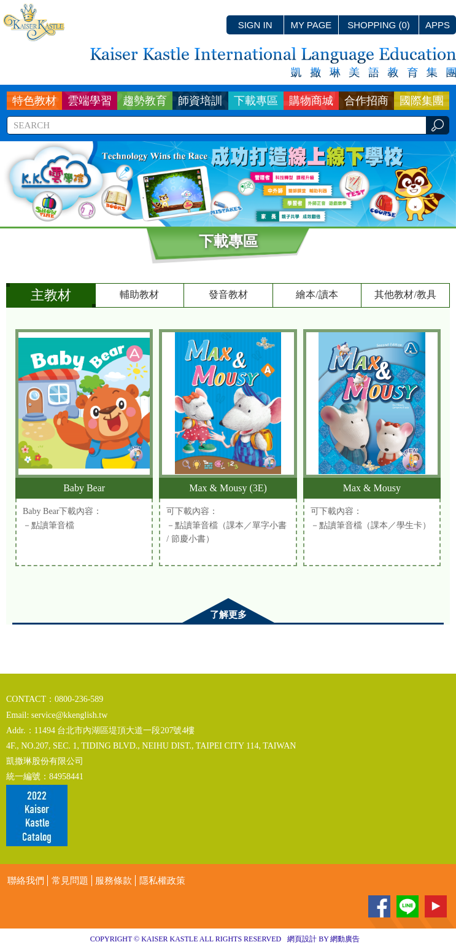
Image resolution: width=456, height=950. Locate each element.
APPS (437, 25)
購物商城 (311, 101)
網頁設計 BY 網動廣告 (323, 939)
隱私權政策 (162, 881)
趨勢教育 (145, 101)
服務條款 (113, 881)
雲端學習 (90, 101)
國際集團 (422, 101)
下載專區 (256, 101)
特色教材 (34, 101)
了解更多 (228, 615)
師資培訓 (200, 101)
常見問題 (70, 881)
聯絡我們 (25, 881)
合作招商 (366, 101)
